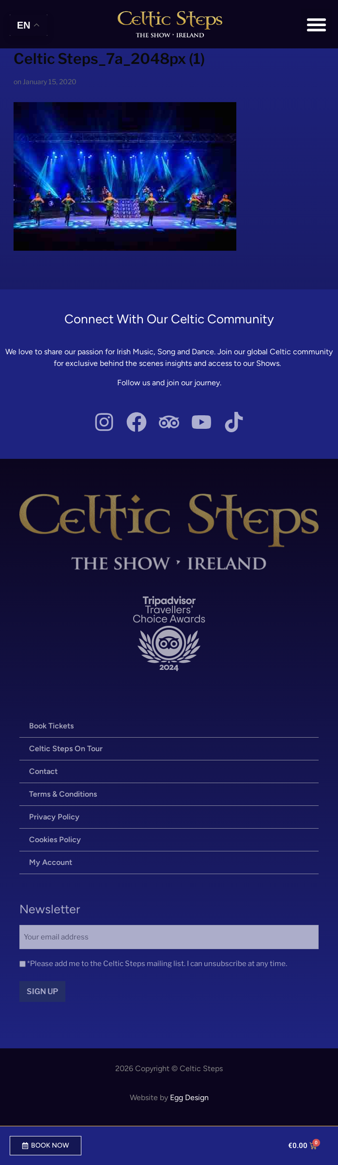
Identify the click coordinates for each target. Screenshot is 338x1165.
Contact (43, 771)
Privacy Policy (54, 816)
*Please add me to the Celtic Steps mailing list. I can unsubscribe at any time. (157, 963)
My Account (50, 862)
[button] (317, 24)
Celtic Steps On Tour (66, 748)
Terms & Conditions (63, 794)
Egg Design (189, 1097)
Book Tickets (51, 725)
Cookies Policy (55, 839)
